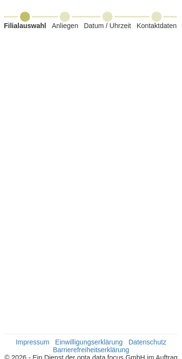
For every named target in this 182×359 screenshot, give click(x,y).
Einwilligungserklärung (89, 342)
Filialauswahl (25, 26)
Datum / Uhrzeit (107, 26)
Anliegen (65, 26)
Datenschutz (147, 342)
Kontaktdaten (156, 26)
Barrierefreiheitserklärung (91, 350)
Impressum (32, 342)
